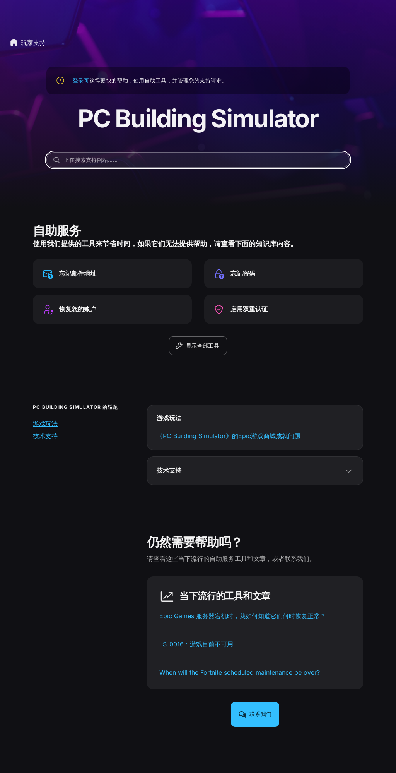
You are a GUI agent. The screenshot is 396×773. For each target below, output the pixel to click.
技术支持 (45, 436)
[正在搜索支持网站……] (198, 160)
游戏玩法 (45, 423)
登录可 (81, 80)
